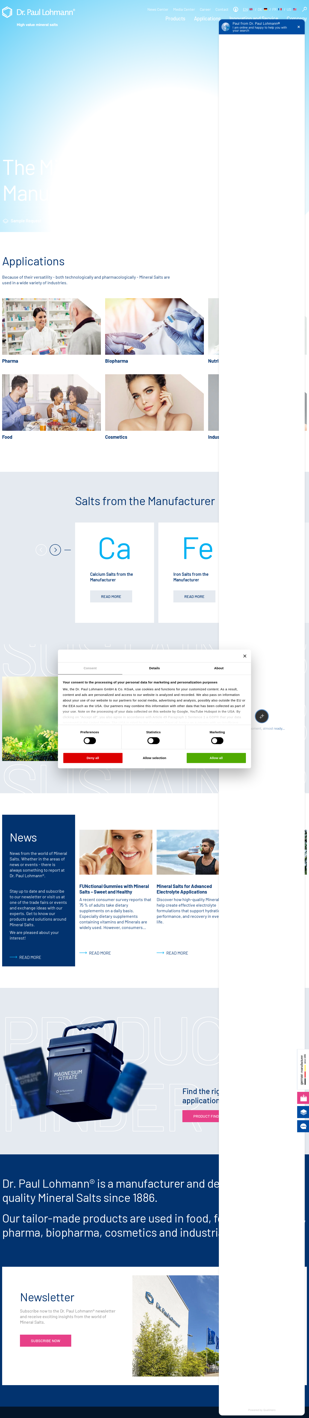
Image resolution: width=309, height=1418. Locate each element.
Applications (207, 18)
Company (297, 18)
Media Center (184, 9)
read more (111, 596)
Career (205, 9)
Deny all (93, 758)
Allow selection (154, 758)
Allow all (216, 758)
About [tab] (219, 668)
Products (175, 18)
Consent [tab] (90, 668)
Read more (30, 957)
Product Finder (82, 220)
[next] (55, 550)
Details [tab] (154, 668)
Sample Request (26, 220)
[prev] (41, 550)
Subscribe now (45, 1340)
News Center (157, 9)
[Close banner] (244, 655)
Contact (221, 9)
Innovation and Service (253, 18)
